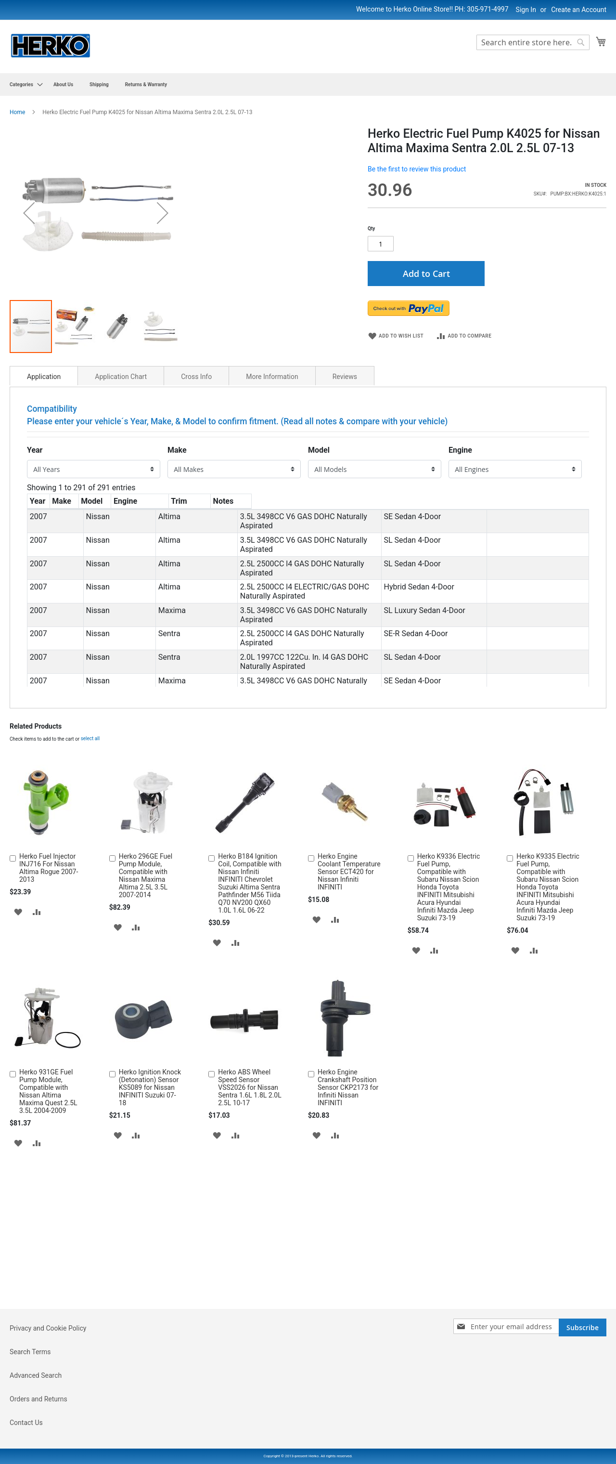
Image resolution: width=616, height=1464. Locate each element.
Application (44, 541)
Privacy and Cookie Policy (48, 1383)
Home (17, 112)
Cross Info (196, 541)
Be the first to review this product (417, 169)
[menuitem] (23, 84)
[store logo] (50, 46)
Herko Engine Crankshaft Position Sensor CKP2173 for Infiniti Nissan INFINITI (348, 1252)
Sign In (526, 9)
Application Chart (121, 541)
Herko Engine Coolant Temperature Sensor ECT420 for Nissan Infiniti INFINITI (349, 1036)
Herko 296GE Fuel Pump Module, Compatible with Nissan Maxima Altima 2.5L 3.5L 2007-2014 (145, 1040)
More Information (272, 541)
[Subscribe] (582, 1382)
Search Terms (30, 1407)
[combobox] (533, 42)
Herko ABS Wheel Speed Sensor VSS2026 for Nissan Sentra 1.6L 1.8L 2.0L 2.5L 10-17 (249, 1252)
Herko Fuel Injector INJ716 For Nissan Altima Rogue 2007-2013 (48, 1032)
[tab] (44, 540)
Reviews (345, 541)
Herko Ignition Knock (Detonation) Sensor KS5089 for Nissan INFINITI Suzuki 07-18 (150, 1252)
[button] (29, 295)
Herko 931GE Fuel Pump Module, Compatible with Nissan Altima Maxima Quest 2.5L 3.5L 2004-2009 (48, 1256)
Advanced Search (36, 1430)
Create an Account (578, 9)
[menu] (308, 84)
